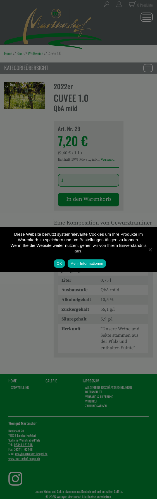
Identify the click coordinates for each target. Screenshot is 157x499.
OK (59, 263)
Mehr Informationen (86, 263)
